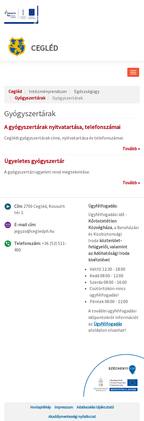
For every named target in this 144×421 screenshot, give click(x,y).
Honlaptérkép (40, 407)
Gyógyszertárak (30, 98)
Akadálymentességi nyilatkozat (72, 416)
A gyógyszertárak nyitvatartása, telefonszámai (62, 127)
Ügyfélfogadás (108, 324)
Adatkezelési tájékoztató (95, 407)
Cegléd (33, 46)
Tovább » (131, 148)
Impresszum (64, 407)
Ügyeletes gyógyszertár (34, 161)
